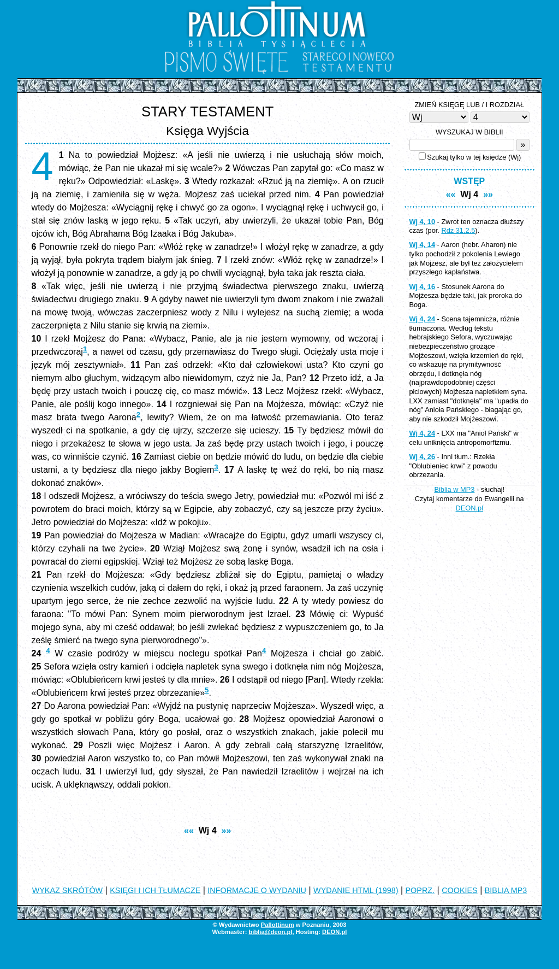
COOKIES (460, 890)
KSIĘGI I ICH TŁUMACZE (155, 890)
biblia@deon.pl (270, 932)
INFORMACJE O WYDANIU (256, 890)
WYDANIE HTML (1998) (355, 890)
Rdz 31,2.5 (458, 230)
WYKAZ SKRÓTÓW (67, 890)
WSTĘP (469, 181)
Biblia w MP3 (454, 489)
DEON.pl (470, 508)
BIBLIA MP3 (506, 890)
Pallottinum (277, 924)
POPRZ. (420, 890)
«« (189, 830)
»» (226, 830)
